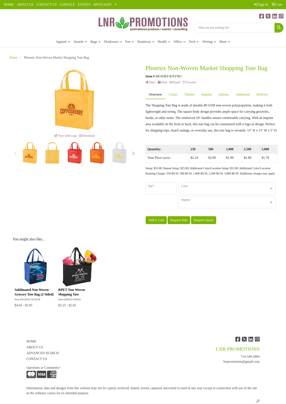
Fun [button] (127, 41)
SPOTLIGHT (102, 4)
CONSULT (67, 4)
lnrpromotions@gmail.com (241, 361)
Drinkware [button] (111, 41)
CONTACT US (46, 4)
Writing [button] (207, 41)
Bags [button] (93, 41)
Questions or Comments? (43, 367)
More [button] (223, 41)
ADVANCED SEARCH (43, 353)
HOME (9, 4)
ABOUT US (25, 4)
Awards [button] (79, 41)
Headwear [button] (144, 41)
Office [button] (178, 41)
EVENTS (84, 4)
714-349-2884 (250, 356)
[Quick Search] (234, 28)
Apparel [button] (61, 41)
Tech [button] (192, 41)
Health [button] (162, 41)
